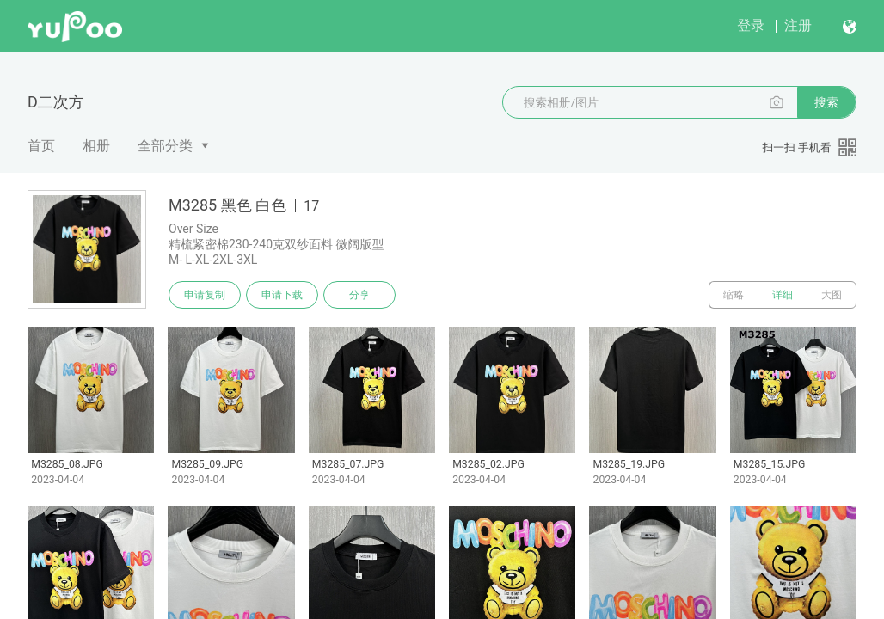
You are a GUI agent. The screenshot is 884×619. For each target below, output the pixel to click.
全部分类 (165, 146)
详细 (782, 295)
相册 (96, 146)
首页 (41, 146)
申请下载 (282, 295)
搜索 (826, 102)
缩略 (733, 295)
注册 (798, 25)
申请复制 (204, 295)
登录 (750, 25)
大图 (831, 295)
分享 (359, 295)
